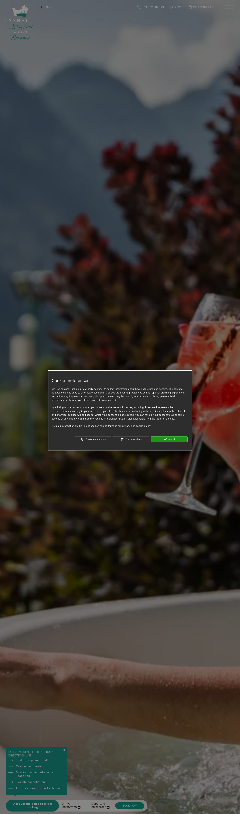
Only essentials (131, 439)
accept (169, 439)
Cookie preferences (92, 439)
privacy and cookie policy (136, 426)
